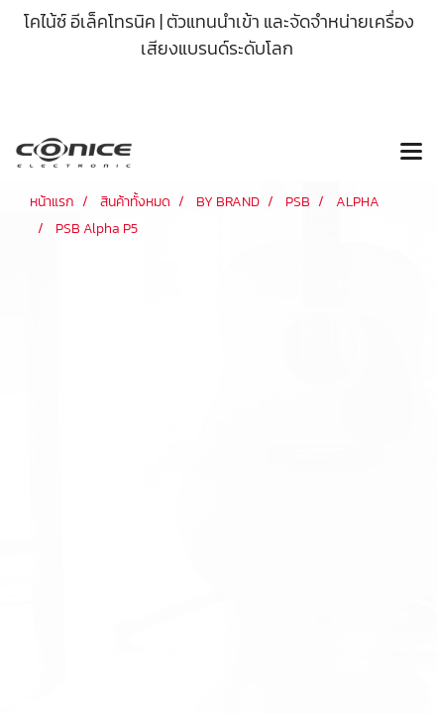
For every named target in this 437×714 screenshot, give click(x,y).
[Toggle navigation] (411, 153)
